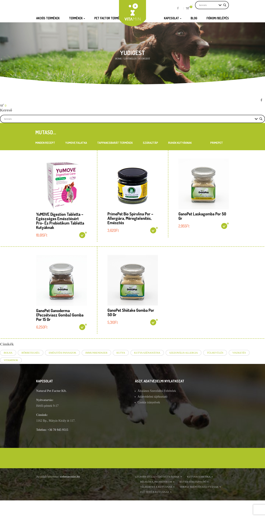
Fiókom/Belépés (218, 18)
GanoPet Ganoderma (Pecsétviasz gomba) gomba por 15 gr (59, 315)
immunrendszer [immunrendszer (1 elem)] (96, 352)
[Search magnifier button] (224, 5)
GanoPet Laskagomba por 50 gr (202, 216)
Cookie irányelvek (149, 402)
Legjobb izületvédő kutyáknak (158, 476)
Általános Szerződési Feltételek (157, 391)
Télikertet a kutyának (157, 487)
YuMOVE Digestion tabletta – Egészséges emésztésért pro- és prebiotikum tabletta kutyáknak (60, 221)
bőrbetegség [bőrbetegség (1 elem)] (30, 352)
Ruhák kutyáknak (180, 142)
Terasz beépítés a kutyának (200, 487)
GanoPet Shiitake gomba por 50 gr (130, 312)
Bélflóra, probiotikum (157, 481)
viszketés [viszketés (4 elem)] (239, 352)
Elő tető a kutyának (156, 492)
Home (118, 58)
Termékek (77, 18)
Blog (194, 18)
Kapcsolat (172, 18)
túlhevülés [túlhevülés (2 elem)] (215, 352)
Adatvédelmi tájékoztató (152, 396)
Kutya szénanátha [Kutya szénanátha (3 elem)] (147, 352)
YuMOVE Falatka (76, 142)
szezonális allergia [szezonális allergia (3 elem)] (183, 352)
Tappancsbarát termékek (115, 142)
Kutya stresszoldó (194, 481)
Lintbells (130, 58)
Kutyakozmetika (200, 476)
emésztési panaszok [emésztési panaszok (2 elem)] (62, 352)
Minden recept (45, 142)
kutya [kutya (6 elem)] (120, 352)
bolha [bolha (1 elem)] (8, 352)
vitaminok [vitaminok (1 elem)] (11, 360)
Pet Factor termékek (110, 18)
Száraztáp (150, 142)
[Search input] (208, 5)
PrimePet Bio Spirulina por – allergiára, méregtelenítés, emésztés (130, 218)
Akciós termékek (48, 18)
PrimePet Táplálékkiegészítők (216, 143)
